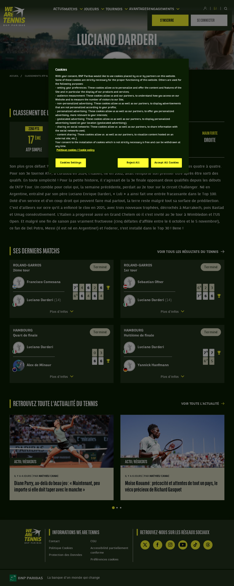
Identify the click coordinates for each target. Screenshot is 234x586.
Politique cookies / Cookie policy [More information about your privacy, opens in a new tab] (75, 150)
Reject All (133, 162)
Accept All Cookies (166, 162)
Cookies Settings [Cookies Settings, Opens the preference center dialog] (70, 162)
